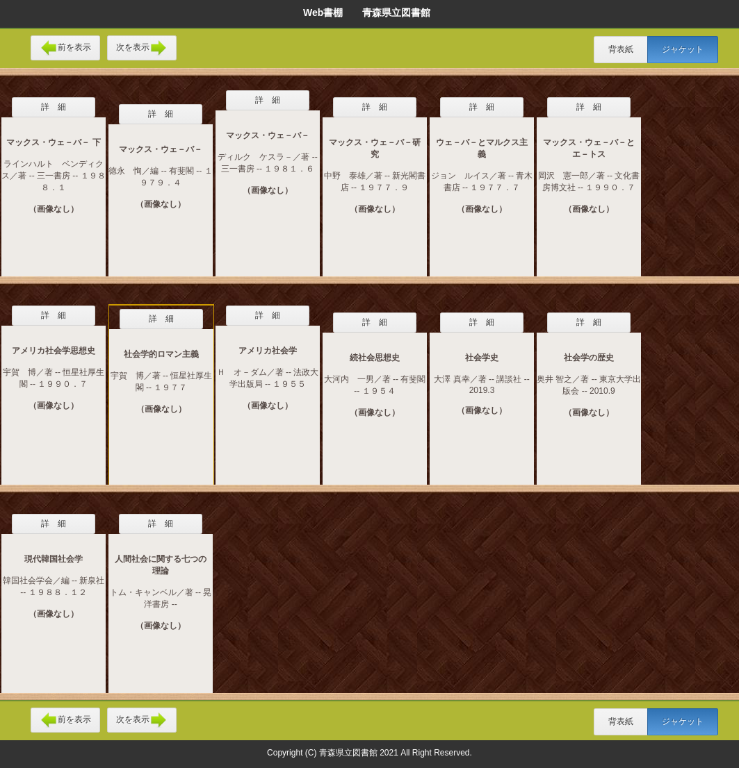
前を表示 (65, 48)
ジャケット (683, 49)
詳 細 (53, 107)
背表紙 (620, 49)
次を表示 (142, 48)
